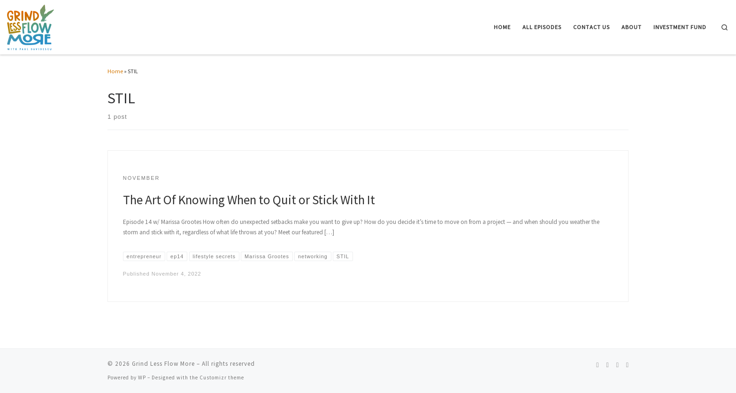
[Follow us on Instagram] (607, 365)
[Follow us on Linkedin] (617, 365)
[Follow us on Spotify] (597, 365)
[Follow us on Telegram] (627, 365)
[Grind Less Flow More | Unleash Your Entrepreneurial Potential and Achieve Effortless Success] (30, 25)
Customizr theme (221, 377)
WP (142, 377)
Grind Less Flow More (163, 364)
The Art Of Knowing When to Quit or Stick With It (249, 200)
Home (115, 71)
